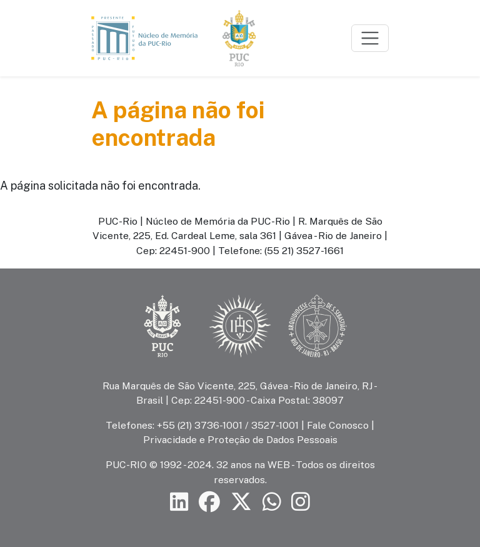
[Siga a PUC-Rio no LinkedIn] (179, 502)
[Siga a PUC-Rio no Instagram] (300, 502)
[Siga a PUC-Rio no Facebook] (209, 502)
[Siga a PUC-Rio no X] (241, 502)
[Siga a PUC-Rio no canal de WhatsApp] (271, 502)
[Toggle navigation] (370, 38)
